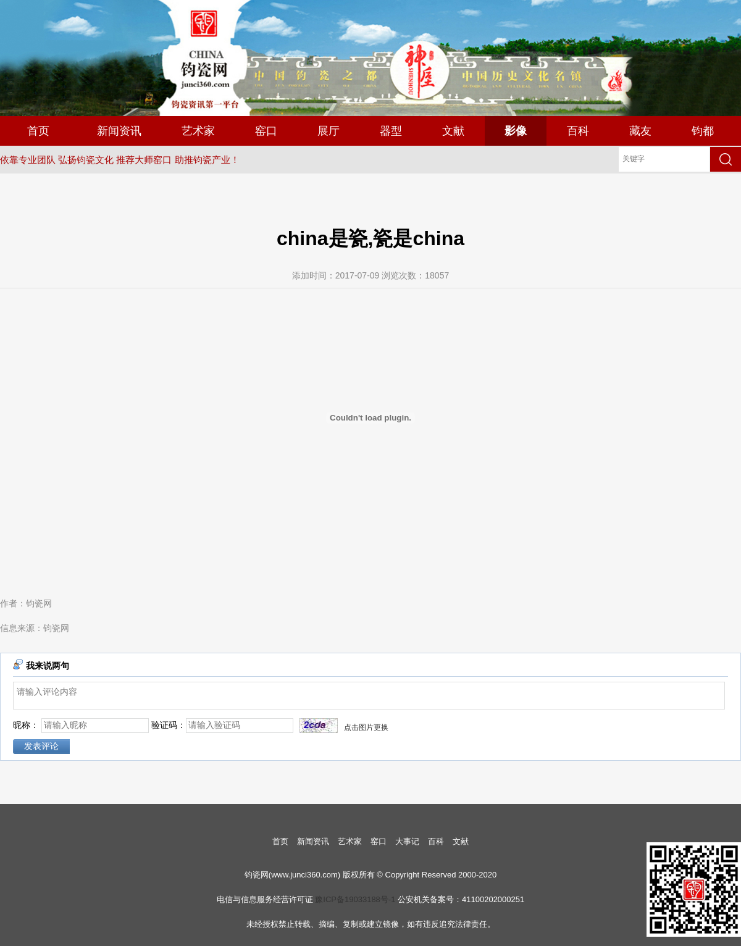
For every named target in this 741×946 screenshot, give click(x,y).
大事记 (407, 841)
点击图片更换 (366, 727)
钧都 (703, 131)
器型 (391, 131)
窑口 (266, 131)
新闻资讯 (119, 131)
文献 (453, 131)
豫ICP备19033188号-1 (355, 899)
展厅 (328, 131)
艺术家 (198, 131)
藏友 (640, 131)
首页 (38, 131)
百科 (578, 131)
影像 (515, 131)
